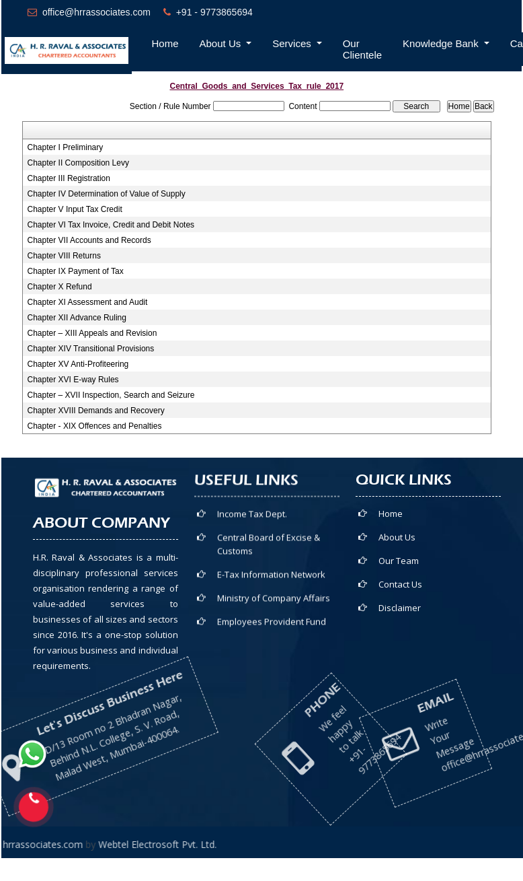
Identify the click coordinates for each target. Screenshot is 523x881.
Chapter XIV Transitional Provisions (91, 348)
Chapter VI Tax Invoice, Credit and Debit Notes (111, 225)
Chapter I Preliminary (66, 147)
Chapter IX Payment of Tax (76, 271)
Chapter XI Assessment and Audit (88, 302)
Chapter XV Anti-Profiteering (78, 364)
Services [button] (293, 43)
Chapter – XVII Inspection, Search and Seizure (111, 395)
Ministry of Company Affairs (273, 605)
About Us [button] (222, 43)
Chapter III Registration (69, 178)
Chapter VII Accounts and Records (89, 240)
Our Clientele (362, 49)
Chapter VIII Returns (64, 255)
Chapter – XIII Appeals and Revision (92, 333)
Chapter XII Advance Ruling (77, 317)
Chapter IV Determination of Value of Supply (107, 194)
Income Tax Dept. (252, 521)
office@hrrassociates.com (96, 12)
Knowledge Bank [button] (442, 43)
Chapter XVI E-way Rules (73, 379)
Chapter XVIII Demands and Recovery (96, 410)
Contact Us (446, 584)
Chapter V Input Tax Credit (75, 209)
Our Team (444, 561)
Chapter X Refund (60, 286)
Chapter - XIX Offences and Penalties (95, 426)
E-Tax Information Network (271, 581)
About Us (442, 537)
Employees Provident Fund (271, 629)
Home (165, 43)
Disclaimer (445, 608)
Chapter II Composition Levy (78, 163)
